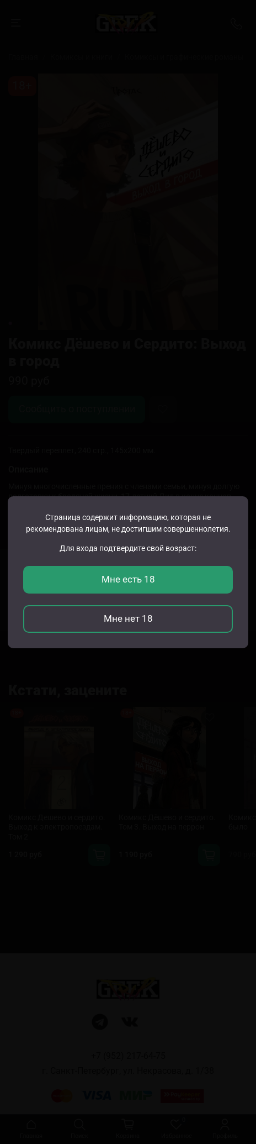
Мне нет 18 (128, 618)
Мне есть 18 (128, 579)
